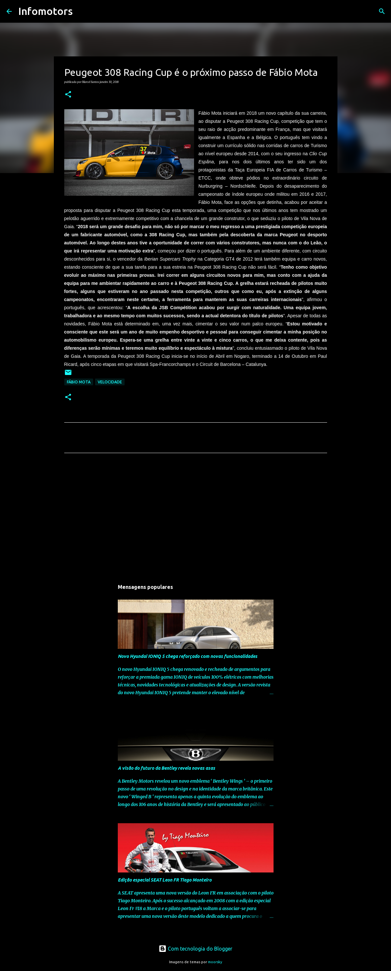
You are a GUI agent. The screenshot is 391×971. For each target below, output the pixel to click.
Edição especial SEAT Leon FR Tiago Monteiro (165, 880)
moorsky (215, 962)
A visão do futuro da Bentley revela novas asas (166, 768)
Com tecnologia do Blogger (195, 949)
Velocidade (110, 382)
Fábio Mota (79, 382)
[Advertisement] (195, 518)
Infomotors (45, 11)
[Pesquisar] (82, 11)
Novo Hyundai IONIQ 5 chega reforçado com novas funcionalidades (187, 656)
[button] (68, 94)
